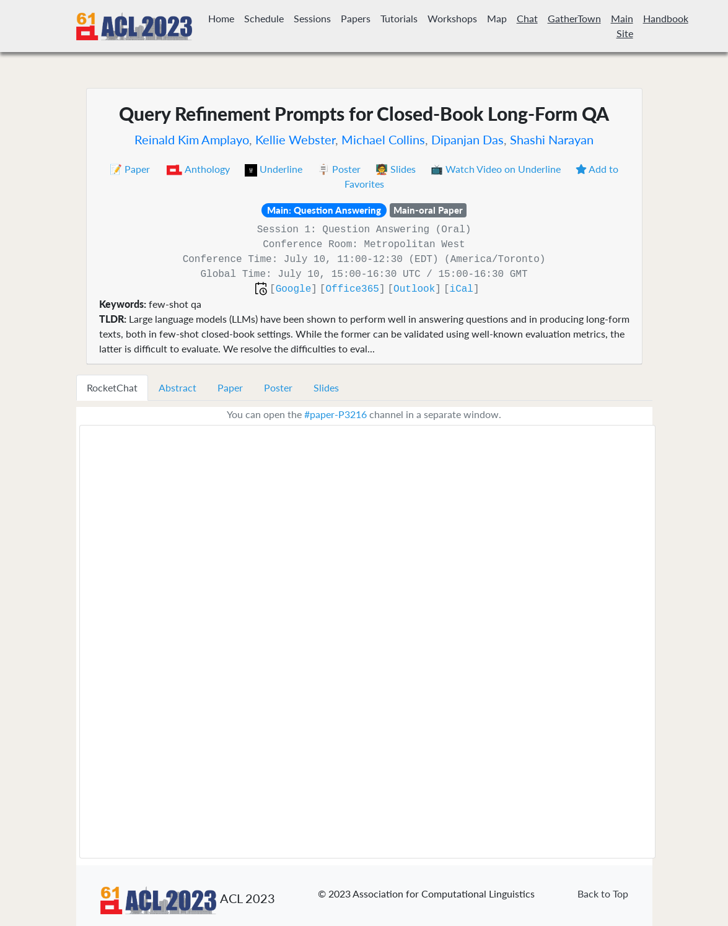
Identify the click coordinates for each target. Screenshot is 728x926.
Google (294, 289)
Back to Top (602, 893)
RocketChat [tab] (112, 387)
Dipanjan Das (467, 139)
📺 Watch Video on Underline (497, 169)
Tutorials (399, 18)
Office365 (352, 289)
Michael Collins (383, 139)
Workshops (452, 18)
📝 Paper (131, 169)
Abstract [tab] (177, 387)
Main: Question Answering (324, 210)
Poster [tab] (278, 387)
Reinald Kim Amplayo (191, 139)
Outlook (414, 289)
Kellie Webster (295, 139)
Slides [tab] (326, 387)
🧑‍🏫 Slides (396, 169)
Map (497, 18)
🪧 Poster (340, 169)
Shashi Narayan (552, 139)
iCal (461, 289)
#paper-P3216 (335, 414)
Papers (356, 18)
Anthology (198, 169)
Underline (275, 169)
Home (221, 18)
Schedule (264, 18)
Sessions (312, 18)
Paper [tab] (230, 387)
